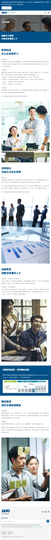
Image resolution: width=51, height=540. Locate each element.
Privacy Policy (38, 526)
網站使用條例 (10, 532)
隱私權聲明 (3, 533)
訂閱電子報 (3, 532)
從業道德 (9, 533)
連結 (22, 4)
